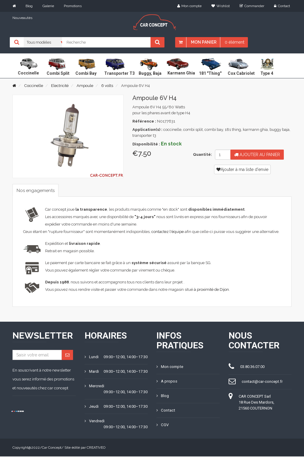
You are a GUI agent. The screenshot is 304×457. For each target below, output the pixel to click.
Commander (252, 6)
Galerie (48, 6)
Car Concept (51, 448)
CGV (162, 425)
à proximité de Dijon (211, 290)
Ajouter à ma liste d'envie (242, 169)
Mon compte (189, 6)
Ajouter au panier (257, 154)
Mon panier (203, 42)
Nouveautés (22, 18)
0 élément (234, 42)
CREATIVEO (96, 448)
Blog (29, 6)
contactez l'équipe (167, 232)
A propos (166, 382)
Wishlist (220, 6)
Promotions (73, 6)
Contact (282, 6)
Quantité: (201, 154)
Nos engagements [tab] (37, 190)
